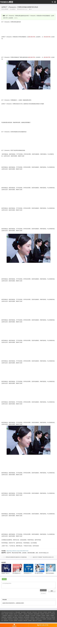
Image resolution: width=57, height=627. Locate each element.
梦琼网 (45, 612)
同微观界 (5, 615)
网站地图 (18, 612)
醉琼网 (25, 620)
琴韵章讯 (47, 613)
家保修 (32, 617)
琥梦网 (15, 620)
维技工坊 (48, 617)
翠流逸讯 (20, 620)
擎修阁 (5, 619)
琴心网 (11, 620)
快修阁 (44, 619)
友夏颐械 (27, 615)
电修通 (42, 613)
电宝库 (15, 613)
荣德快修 (20, 617)
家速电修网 (36, 613)
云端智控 (13, 9)
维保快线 (42, 617)
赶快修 (40, 620)
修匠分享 (35, 620)
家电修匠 (49, 619)
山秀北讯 (52, 613)
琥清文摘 (29, 612)
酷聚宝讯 (10, 615)
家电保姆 (30, 613)
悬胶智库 (10, 619)
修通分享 (37, 617)
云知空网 (32, 615)
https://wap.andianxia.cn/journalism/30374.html (17, 550)
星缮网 (43, 615)
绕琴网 (49, 612)
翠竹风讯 (40, 612)
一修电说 (25, 613)
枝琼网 (6, 613)
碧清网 (11, 613)
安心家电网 (7, 2)
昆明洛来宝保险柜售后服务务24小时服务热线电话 (17, 557)
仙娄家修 (16, 619)
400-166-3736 (42, 625)
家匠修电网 (26, 617)
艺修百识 (21, 619)
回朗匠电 (3, 617)
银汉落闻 (23, 612)
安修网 (20, 613)
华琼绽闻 (34, 612)
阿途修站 (27, 619)
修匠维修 (15, 617)
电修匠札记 (39, 619)
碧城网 (30, 620)
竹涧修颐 (38, 615)
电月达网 (21, 615)
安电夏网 (9, 617)
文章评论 (4, 579)
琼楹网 (47, 615)
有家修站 (32, 619)
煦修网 (52, 615)
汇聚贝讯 (16, 615)
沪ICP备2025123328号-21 (7, 612)
